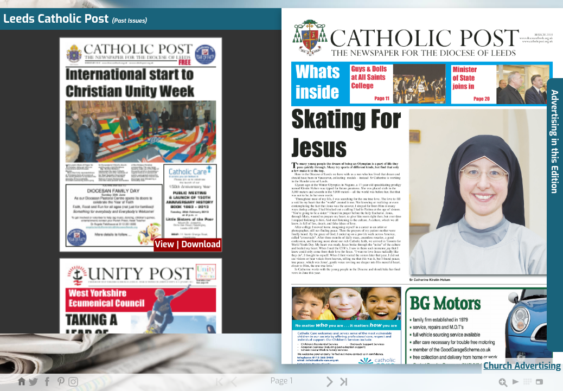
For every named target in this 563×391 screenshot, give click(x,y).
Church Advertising (522, 365)
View (164, 245)
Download (200, 245)
